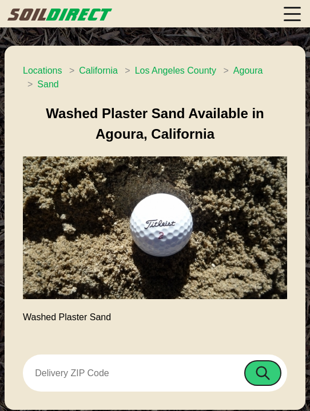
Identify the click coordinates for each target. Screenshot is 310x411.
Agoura (248, 70)
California (98, 70)
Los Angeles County (175, 70)
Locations (42, 70)
